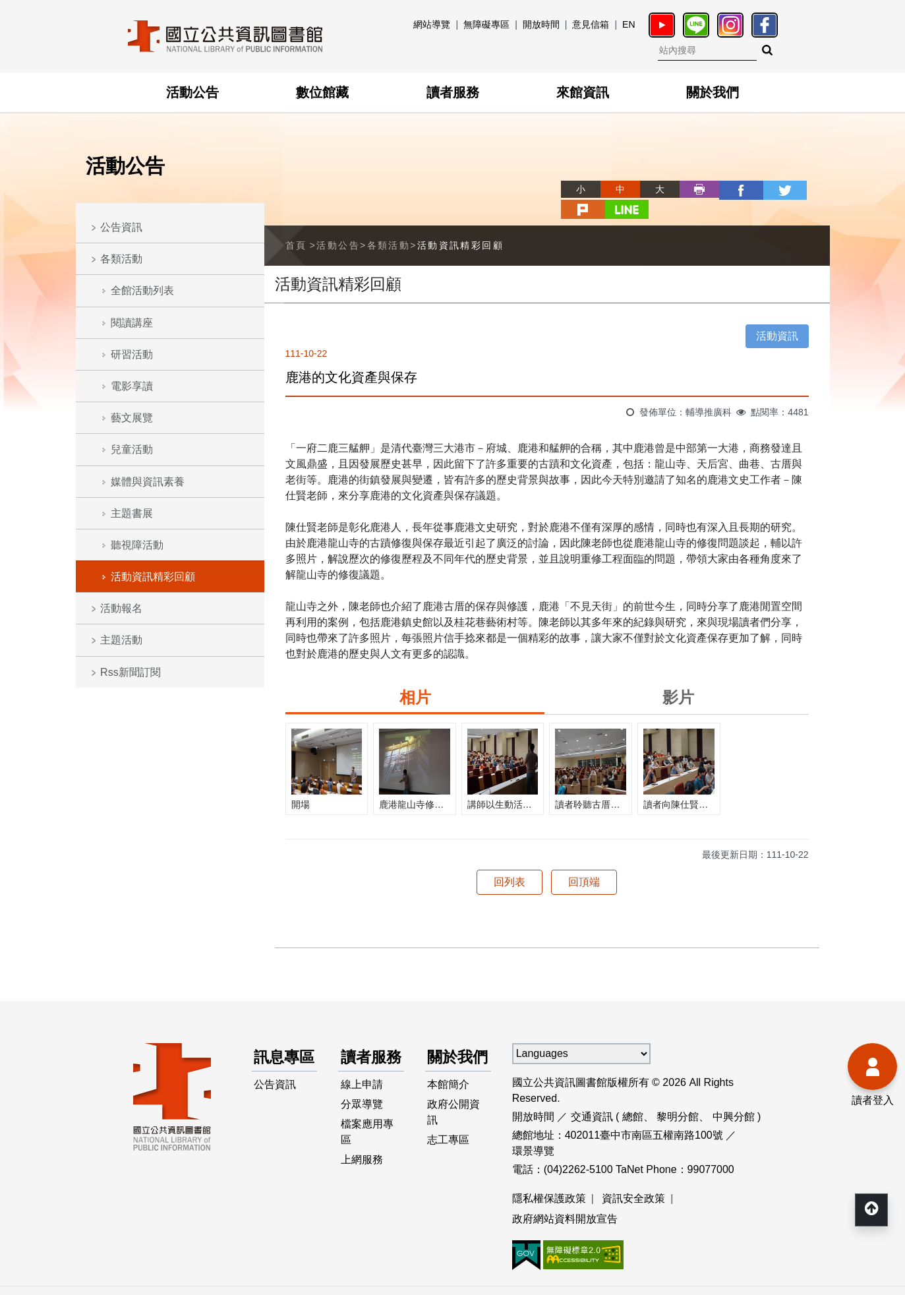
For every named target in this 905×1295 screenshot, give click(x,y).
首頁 (296, 224)
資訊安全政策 (633, 1177)
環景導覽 (533, 1129)
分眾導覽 (362, 1109)
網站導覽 (431, 24)
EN (628, 24)
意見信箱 (590, 24)
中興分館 (734, 1095)
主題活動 (121, 640)
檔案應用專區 (367, 1138)
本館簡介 (449, 1088)
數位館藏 (322, 92)
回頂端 (584, 860)
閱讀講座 (132, 322)
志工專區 (449, 1146)
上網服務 (362, 1167)
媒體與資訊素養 (148, 481)
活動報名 (121, 608)
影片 (678, 676)
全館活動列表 (142, 290)
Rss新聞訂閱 (130, 672)
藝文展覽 (132, 417)
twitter (731, 189)
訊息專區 (278, 1048)
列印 (652, 189)
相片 (415, 676)
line (810, 189)
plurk (770, 189)
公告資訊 (121, 227)
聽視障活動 (137, 545)
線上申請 (362, 1088)
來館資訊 (582, 92)
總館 (632, 1095)
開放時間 (541, 24)
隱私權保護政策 (549, 1177)
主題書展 (132, 513)
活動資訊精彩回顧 (153, 576)
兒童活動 (132, 449)
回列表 (509, 860)
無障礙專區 (486, 24)
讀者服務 (452, 92)
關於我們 (712, 92)
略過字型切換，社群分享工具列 (518, 177)
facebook (691, 189)
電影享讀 (132, 386)
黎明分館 (678, 1095)
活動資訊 (777, 314)
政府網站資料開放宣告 (565, 1198)
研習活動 (132, 354)
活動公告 (192, 92)
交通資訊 (592, 1095)
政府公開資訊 (454, 1117)
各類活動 (121, 258)
